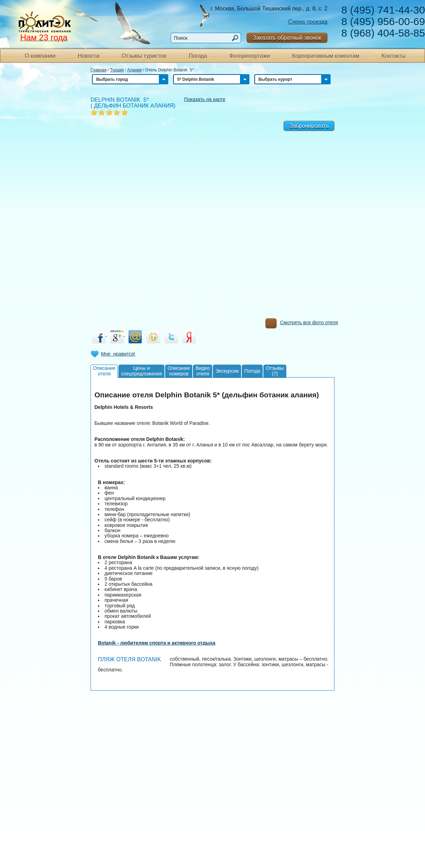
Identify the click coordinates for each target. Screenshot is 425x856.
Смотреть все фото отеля (301, 324)
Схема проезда (307, 22)
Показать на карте (205, 99)
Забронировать (309, 126)
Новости (88, 56)
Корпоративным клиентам (325, 56)
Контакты (393, 56)
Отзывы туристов (144, 56)
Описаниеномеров (179, 370)
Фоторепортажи (249, 56)
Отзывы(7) (275, 370)
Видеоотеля (202, 370)
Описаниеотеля (104, 370)
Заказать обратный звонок (287, 38)
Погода (198, 56)
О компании (40, 56)
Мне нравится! (118, 354)
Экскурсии (227, 371)
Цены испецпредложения (141, 370)
